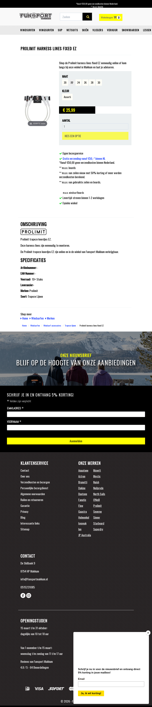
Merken (50, 318)
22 (72, 82)
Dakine (81, 488)
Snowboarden (130, 30)
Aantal (66, 120)
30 (99, 82)
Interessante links (30, 523)
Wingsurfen (46, 30)
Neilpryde (98, 488)
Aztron (81, 476)
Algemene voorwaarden (33, 494)
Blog (23, 517)
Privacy (24, 511)
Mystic (97, 476)
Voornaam (14, 421)
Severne (97, 511)
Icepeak (82, 523)
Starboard (98, 523)
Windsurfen (27, 30)
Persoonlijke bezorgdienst (34, 488)
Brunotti (82, 482)
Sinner (96, 517)
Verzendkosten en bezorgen (35, 482)
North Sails (99, 494)
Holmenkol (83, 517)
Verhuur (112, 30)
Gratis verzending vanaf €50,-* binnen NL (84, 158)
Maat (65, 76)
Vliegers (97, 30)
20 (65, 82)
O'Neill (96, 499)
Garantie (25, 505)
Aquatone (83, 470)
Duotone (82, 494)
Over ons (25, 476)
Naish (96, 482)
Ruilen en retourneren (32, 499)
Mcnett (97, 470)
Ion (79, 529)
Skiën (85, 30)
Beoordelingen (41, 667)
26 (85, 82)
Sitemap (25, 529)
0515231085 (28, 587)
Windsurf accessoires (52, 325)
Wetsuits (72, 30)
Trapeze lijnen (70, 325)
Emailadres (15, 408)
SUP (60, 30)
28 (92, 82)
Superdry (98, 529)
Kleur (65, 91)
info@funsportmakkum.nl (34, 579)
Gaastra (82, 511)
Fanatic (82, 499)
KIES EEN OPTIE (73, 136)
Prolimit (97, 505)
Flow (80, 505)
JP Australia (84, 535)
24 (78, 82)
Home (24, 318)
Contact (25, 470)
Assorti (67, 97)
